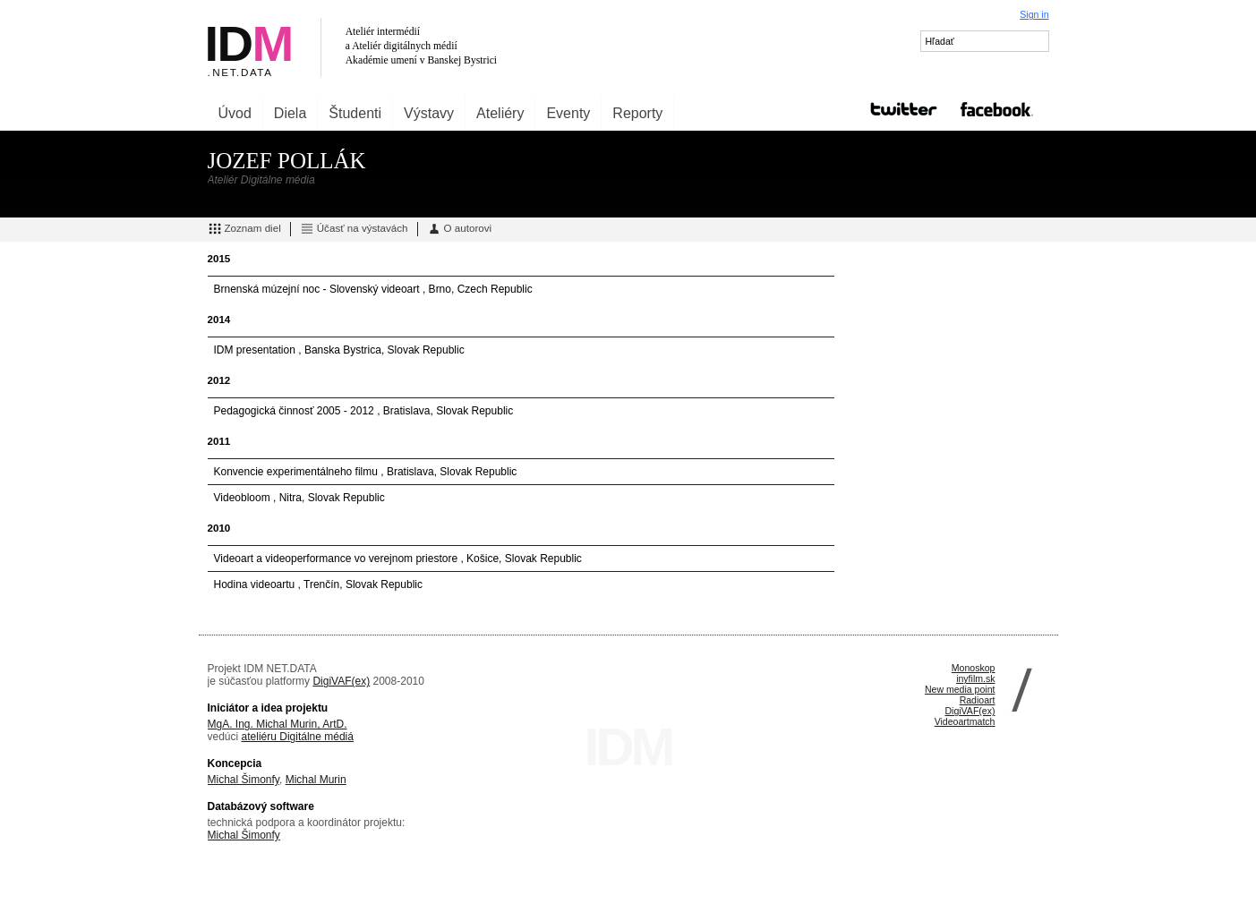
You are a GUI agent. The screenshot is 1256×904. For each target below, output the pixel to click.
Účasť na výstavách (354, 229)
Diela (290, 113)
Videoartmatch (965, 721)
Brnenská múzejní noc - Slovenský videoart (318, 289)
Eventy (568, 113)
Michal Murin (316, 779)
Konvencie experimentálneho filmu (297, 471)
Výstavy (429, 113)
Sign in (1034, 14)
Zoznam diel (244, 229)
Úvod (235, 113)
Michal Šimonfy (243, 779)
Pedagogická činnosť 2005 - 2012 (296, 411)
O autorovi (459, 229)
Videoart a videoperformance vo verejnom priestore (337, 558)
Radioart (977, 700)
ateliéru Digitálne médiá (298, 736)
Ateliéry (500, 113)
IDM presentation (256, 350)
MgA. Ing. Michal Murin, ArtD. (277, 724)
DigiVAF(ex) (341, 681)
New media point (960, 689)
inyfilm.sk (975, 678)
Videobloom (244, 497)
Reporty (637, 113)
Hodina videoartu (256, 584)
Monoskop (973, 667)
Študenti (355, 113)
